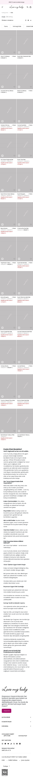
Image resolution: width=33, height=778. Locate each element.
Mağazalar (7, 711)
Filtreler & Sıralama (7, 20)
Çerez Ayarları (25, 760)
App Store (7, 736)
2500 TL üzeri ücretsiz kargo (16, 2)
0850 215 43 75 (6, 750)
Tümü (6, 26)
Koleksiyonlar (6, 722)
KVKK (3, 760)
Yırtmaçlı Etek (17, 26)
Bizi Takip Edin (6, 740)
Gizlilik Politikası (12, 760)
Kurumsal (5, 726)
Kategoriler (5, 12)
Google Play (22, 736)
